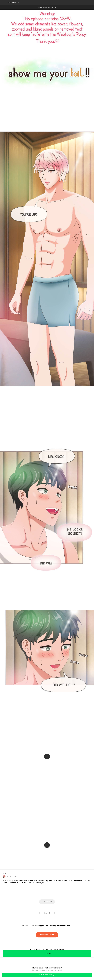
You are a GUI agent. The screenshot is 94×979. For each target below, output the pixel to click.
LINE (29, 893)
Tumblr (55, 893)
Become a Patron (47, 935)
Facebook (38, 893)
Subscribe (48, 901)
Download (47, 953)
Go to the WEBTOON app (47, 975)
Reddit (64, 893)
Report (47, 913)
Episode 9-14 (13, 3)
